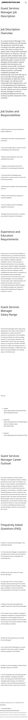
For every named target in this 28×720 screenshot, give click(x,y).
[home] (10, 2)
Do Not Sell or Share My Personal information (9, 710)
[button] (26, 2)
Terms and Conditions (6, 708)
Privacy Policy (3, 704)
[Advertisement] (14, 373)
